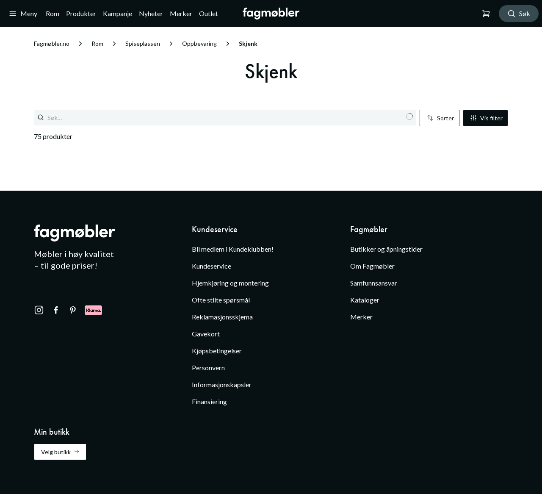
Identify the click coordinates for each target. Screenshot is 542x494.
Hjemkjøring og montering (230, 283)
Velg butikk (60, 451)
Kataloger (364, 300)
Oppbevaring (199, 43)
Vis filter (486, 118)
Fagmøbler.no (51, 43)
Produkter (81, 13)
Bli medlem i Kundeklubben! (233, 249)
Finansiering (209, 401)
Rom (52, 13)
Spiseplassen (142, 43)
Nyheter (151, 13)
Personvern (208, 368)
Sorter (440, 118)
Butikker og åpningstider (386, 249)
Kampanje (117, 13)
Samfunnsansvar (373, 283)
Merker (181, 13)
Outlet (208, 13)
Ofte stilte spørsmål (221, 300)
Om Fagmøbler (372, 266)
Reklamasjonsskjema (222, 317)
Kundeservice (211, 266)
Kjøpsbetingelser (217, 351)
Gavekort (206, 334)
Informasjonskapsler (222, 384)
